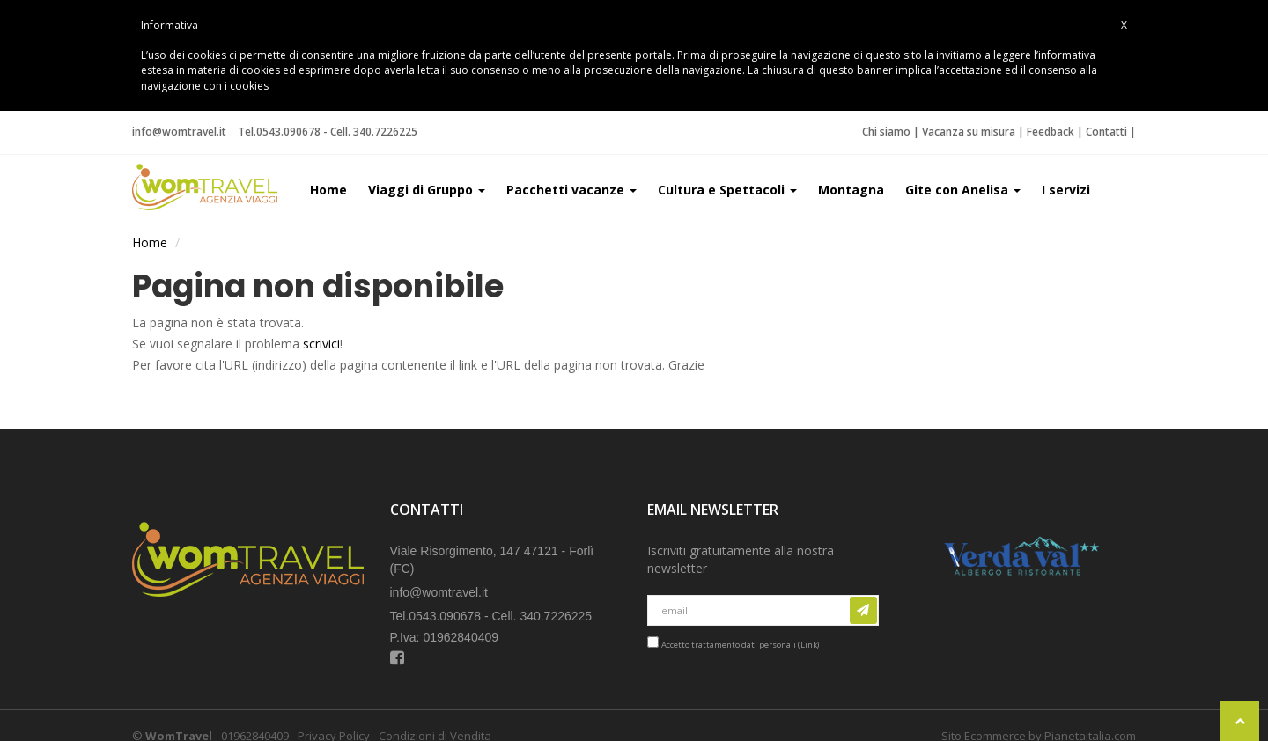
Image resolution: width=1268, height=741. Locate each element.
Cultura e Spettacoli (727, 189)
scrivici (321, 343)
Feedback (1050, 131)
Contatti (1106, 131)
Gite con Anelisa (963, 189)
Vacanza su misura (968, 131)
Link (808, 644)
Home (328, 189)
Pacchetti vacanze (571, 189)
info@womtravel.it (179, 131)
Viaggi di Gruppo (426, 189)
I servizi (1066, 189)
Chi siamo (886, 131)
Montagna (851, 189)
